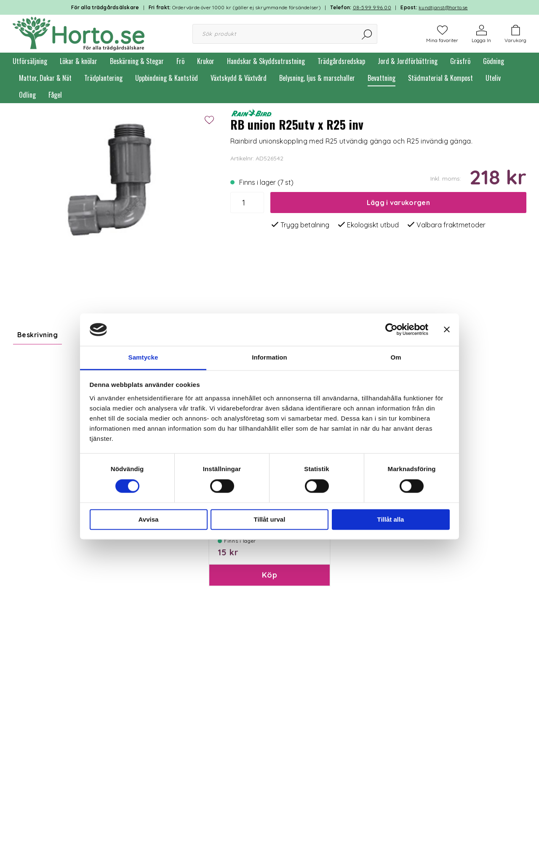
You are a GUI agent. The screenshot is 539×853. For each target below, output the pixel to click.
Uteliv (493, 78)
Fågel (55, 95)
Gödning (493, 61)
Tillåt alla (390, 519)
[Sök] (367, 34)
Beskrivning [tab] (37, 335)
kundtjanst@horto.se (443, 7)
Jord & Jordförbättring (408, 61)
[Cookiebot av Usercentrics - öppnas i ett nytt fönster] (391, 329)
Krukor (205, 61)
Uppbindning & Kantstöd (166, 78)
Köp (269, 615)
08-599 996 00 (372, 7)
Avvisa (149, 519)
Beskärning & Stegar (137, 61)
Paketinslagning (241, 559)
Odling (27, 95)
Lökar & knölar (78, 61)
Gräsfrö (460, 61)
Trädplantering (103, 78)
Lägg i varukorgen (398, 202)
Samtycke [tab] (143, 357)
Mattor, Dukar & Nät (45, 78)
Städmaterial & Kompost (440, 78)
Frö (180, 61)
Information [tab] (269, 357)
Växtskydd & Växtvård (239, 78)
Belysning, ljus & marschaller (317, 78)
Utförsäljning (30, 61)
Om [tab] (395, 357)
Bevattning (381, 78)
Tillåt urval (270, 519)
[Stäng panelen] (447, 330)
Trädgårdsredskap (341, 61)
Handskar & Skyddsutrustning (266, 61)
